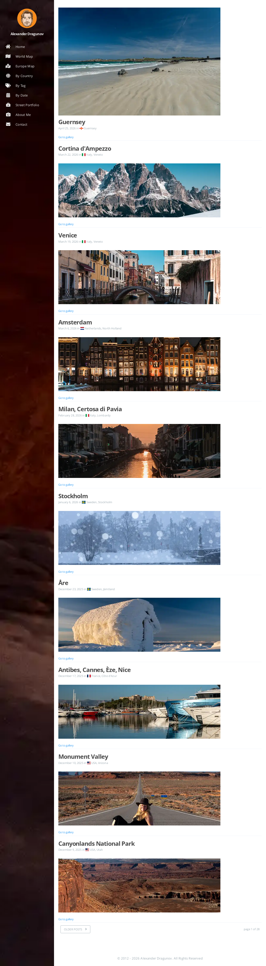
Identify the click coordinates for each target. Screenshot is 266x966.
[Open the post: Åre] (160, 625)
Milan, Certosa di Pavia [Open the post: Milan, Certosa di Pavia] (90, 409)
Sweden (89, 502)
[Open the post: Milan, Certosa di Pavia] (160, 451)
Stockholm (105, 502)
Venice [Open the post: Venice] (67, 235)
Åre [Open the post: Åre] (63, 583)
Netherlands (90, 328)
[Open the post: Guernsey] (160, 62)
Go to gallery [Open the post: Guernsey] (66, 137)
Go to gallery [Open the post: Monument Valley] (66, 832)
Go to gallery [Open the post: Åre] (66, 658)
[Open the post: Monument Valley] (160, 798)
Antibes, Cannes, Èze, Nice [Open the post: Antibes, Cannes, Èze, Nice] (94, 670)
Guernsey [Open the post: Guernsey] (71, 122)
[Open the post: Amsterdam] (160, 364)
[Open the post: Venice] (160, 277)
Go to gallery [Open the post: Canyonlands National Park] (66, 919)
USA (92, 763)
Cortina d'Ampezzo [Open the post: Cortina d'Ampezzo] (84, 148)
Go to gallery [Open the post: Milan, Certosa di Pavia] (66, 485)
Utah (100, 850)
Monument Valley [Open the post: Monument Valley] (83, 756)
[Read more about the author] (27, 18)
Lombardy (104, 415)
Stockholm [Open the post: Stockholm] (73, 496)
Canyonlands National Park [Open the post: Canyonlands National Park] (96, 843)
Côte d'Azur (109, 676)
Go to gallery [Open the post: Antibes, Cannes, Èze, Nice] (66, 745)
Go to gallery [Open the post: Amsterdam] (66, 398)
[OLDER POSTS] (75, 929)
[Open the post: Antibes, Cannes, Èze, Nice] (160, 712)
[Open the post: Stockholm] (160, 538)
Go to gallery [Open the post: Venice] (66, 311)
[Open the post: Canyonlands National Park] (160, 885)
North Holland (111, 328)
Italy (87, 155)
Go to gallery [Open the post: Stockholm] (66, 572)
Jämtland (109, 589)
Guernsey (88, 128)
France (93, 676)
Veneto (98, 155)
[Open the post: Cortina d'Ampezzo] (160, 190)
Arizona (103, 763)
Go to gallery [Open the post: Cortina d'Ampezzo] (66, 224)
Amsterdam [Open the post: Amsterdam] (75, 322)
